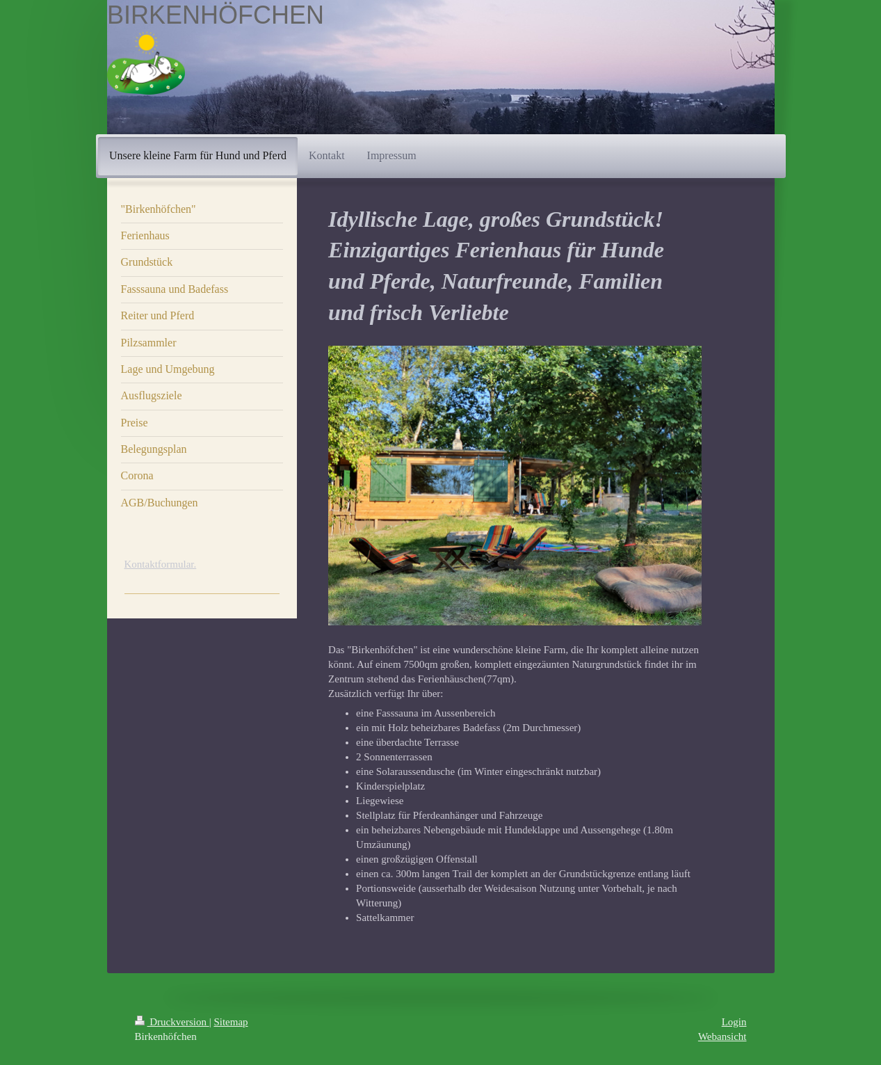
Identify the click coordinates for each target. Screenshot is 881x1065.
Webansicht (722, 1036)
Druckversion (172, 1021)
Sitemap (230, 1021)
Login (734, 1021)
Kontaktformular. (160, 564)
